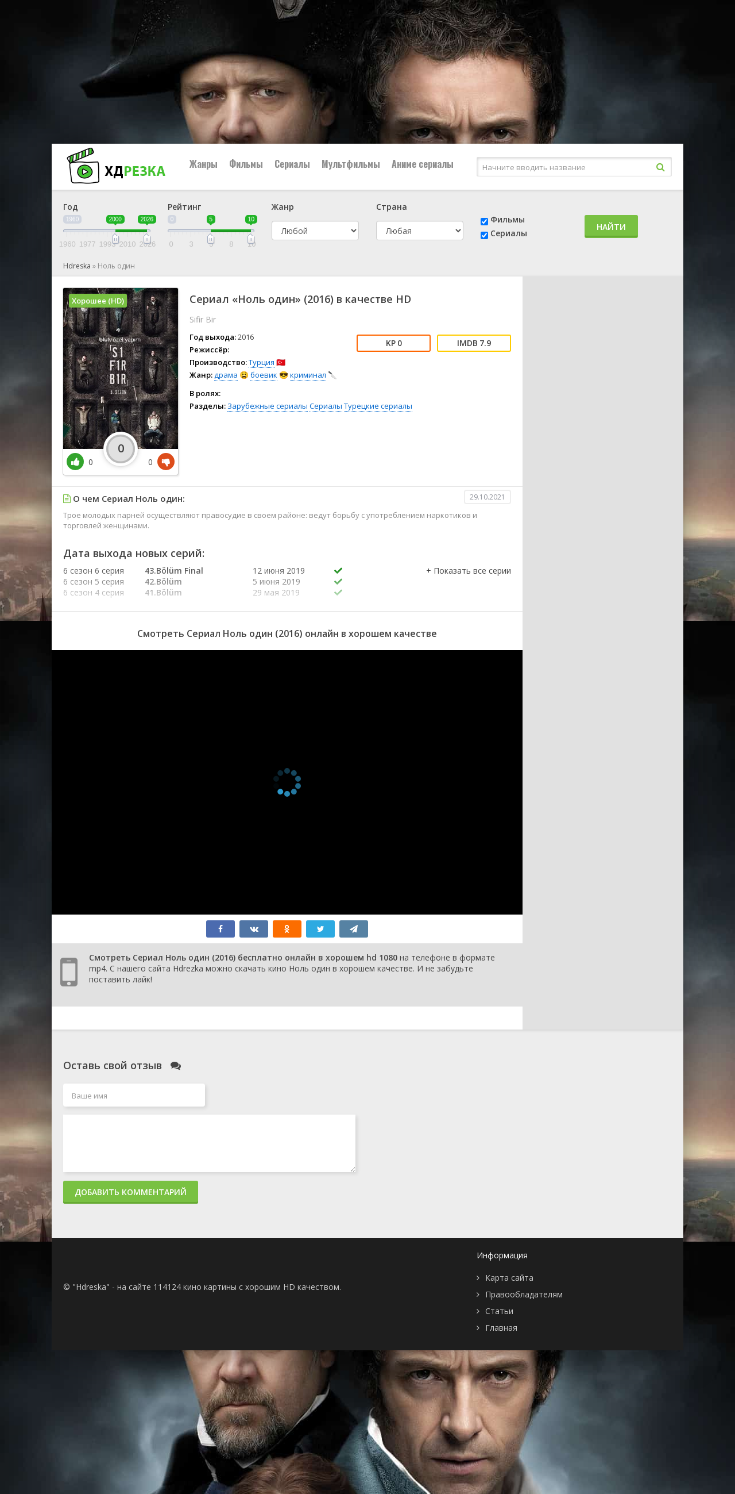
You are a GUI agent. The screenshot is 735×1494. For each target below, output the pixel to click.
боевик (263, 375)
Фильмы (246, 164)
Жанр (283, 206)
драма (226, 375)
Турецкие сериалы (378, 406)
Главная (501, 1327)
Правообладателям (524, 1294)
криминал (308, 375)
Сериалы (292, 164)
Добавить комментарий (131, 1191)
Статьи (499, 1310)
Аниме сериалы (423, 164)
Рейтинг (184, 206)
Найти (611, 226)
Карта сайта (509, 1277)
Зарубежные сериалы (267, 406)
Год (70, 206)
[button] (468, 582)
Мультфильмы (351, 164)
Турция (261, 362)
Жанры (203, 164)
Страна (391, 206)
